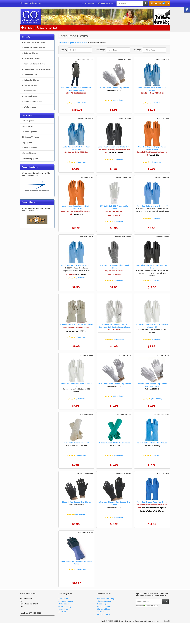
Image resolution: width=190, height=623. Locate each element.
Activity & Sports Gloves (33, 48)
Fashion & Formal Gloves (33, 64)
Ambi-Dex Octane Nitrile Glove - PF (152, 206)
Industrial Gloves (30, 80)
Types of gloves (103, 604)
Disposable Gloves (31, 58)
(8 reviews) (156, 162)
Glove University (104, 601)
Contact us (63, 609)
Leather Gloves (29, 85)
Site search (63, 598)
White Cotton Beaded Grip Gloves (114, 88)
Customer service (29, 148)
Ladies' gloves (28, 121)
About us (62, 612)
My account (88, 3)
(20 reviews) (118, 396)
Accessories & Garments (33, 42)
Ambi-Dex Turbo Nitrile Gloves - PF (76, 265)
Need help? (105, 3)
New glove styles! (46, 28)
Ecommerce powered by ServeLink (159, 621)
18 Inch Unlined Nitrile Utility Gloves (114, 443)
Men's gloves (27, 126)
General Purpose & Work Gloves (36, 69)
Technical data (103, 614)
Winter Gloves (29, 107)
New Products (29, 91)
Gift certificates (29, 153)
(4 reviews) (119, 221)
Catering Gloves (30, 53)
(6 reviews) (119, 339)
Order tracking (64, 606)
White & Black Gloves (32, 102)
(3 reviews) (81, 162)
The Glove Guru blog (105, 598)
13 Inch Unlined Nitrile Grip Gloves (152, 443)
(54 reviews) (118, 100)
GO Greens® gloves (30, 137)
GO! (165, 602)
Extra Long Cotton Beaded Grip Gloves (114, 384)
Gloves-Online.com (30, 3)
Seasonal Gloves (30, 96)
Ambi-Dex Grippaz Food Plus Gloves (152, 502)
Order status (64, 604)
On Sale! (28, 28)
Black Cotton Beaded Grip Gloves (76, 502)
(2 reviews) (81, 103)
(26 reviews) (156, 399)
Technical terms (104, 606)
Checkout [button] (158, 3)
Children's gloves (29, 131)
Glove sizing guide (30, 158)
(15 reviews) (80, 514)
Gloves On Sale (29, 75)
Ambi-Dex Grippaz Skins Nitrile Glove (114, 147)
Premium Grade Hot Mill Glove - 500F (76, 324)
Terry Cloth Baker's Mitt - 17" (76, 443)
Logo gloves (27, 142)
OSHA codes (102, 612)
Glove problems (103, 609)
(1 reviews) (156, 103)
